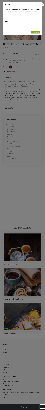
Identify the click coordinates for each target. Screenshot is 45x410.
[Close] (40, 4)
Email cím (7, 21)
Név (6, 15)
